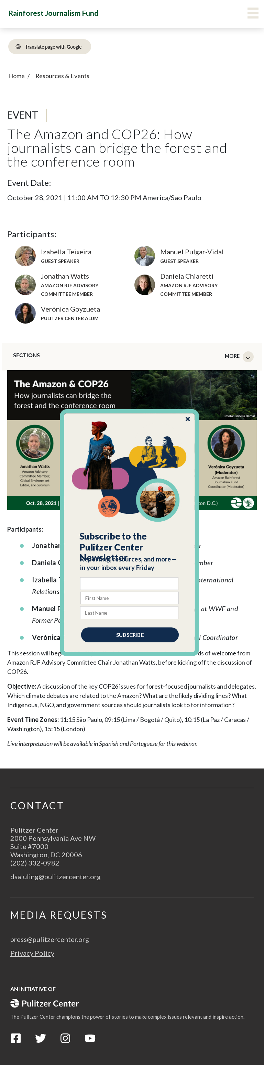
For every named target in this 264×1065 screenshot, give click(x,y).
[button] (129, 547)
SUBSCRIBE (130, 634)
